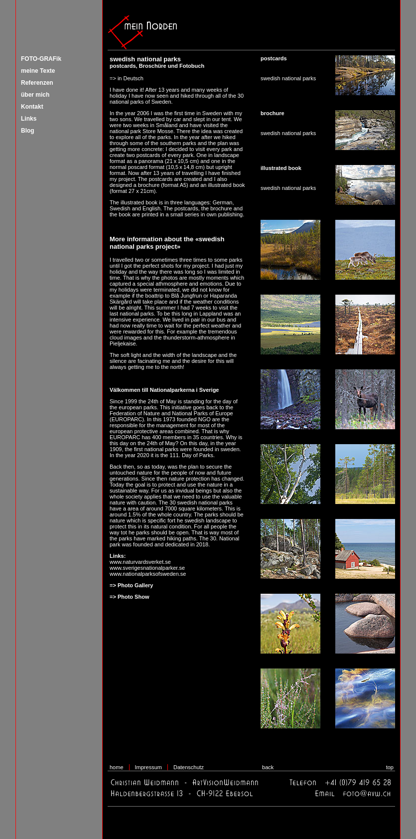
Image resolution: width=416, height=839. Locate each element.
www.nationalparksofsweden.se (148, 574)
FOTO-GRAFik (41, 58)
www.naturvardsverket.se (140, 562)
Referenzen (37, 82)
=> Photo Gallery (131, 585)
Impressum (148, 767)
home (117, 767)
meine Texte (38, 70)
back (268, 767)
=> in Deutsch (126, 78)
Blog (27, 130)
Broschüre (152, 66)
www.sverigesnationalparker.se (147, 568)
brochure (148, 185)
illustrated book (226, 185)
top (390, 767)
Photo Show (133, 597)
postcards (123, 66)
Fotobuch (191, 66)
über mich (35, 94)
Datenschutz (188, 767)
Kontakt (32, 106)
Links (28, 118)
